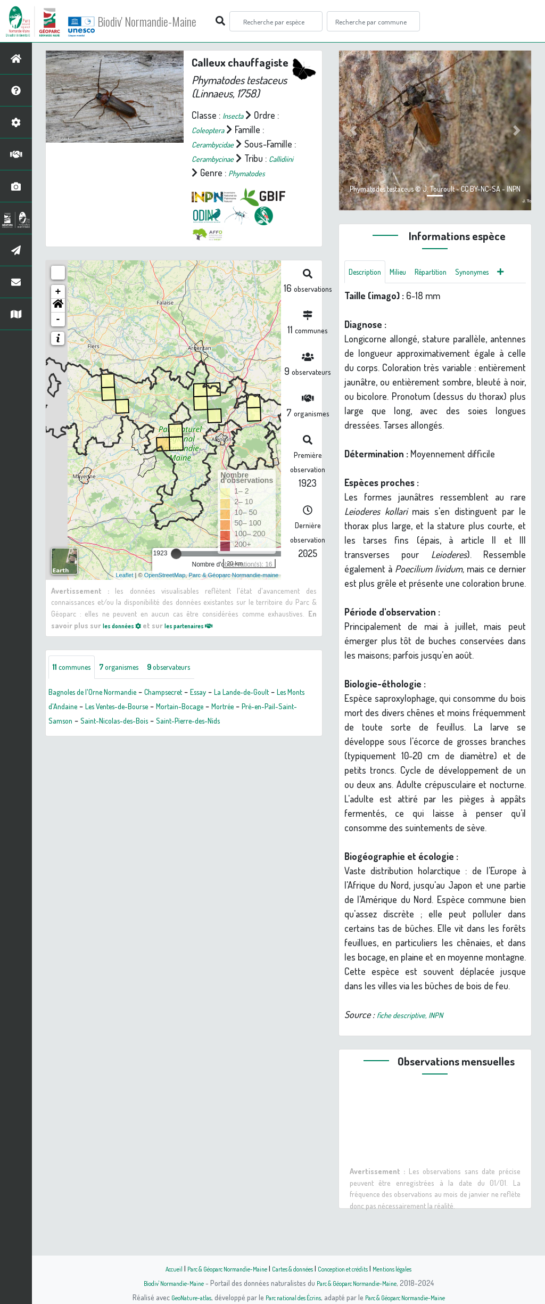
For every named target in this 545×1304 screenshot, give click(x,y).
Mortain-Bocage (285, 722)
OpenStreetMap (165, 589)
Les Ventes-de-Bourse (204, 722)
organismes (137, 682)
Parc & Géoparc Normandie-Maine (212, 1268)
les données (128, 639)
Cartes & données (294, 1268)
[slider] (176, 567)
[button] (58, 319)
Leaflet (125, 589)
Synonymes (371, 299)
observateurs (200, 682)
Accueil (145, 1268)
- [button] (58, 333)
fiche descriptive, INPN (418, 1043)
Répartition (450, 273)
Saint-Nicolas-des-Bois (243, 736)
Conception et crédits (356, 1268)
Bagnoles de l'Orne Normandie (105, 707)
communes (78, 682)
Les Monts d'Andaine (114, 722)
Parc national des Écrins (287, 1297)
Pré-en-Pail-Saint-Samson (142, 736)
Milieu (410, 273)
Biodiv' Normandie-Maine (174, 21)
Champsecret (195, 707)
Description (370, 273)
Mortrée (69, 736)
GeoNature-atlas (172, 1297)
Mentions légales (417, 1268)
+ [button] (58, 305)
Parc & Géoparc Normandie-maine (233, 589)
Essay (240, 707)
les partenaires (208, 639)
